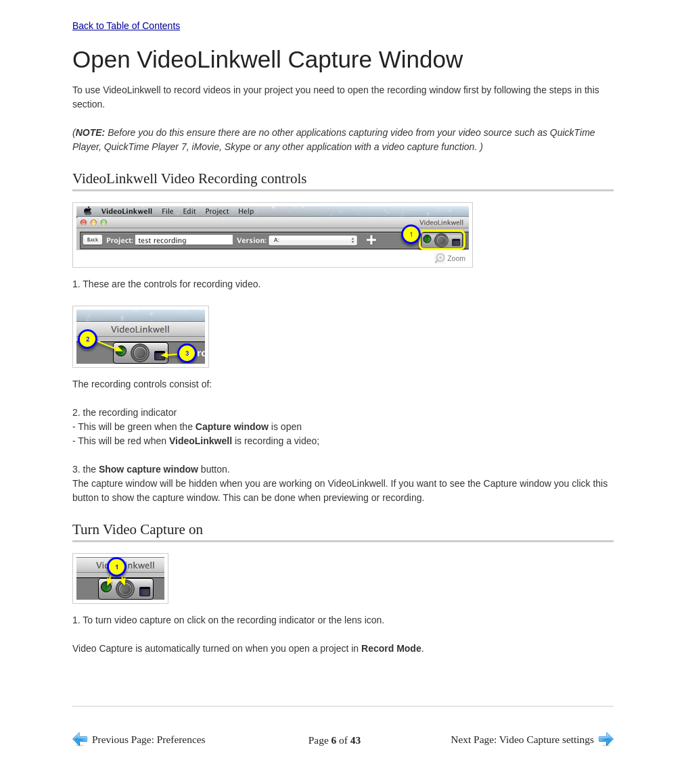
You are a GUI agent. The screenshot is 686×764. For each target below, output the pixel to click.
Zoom (456, 258)
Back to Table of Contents (126, 25)
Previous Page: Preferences (149, 739)
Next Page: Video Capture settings (522, 739)
